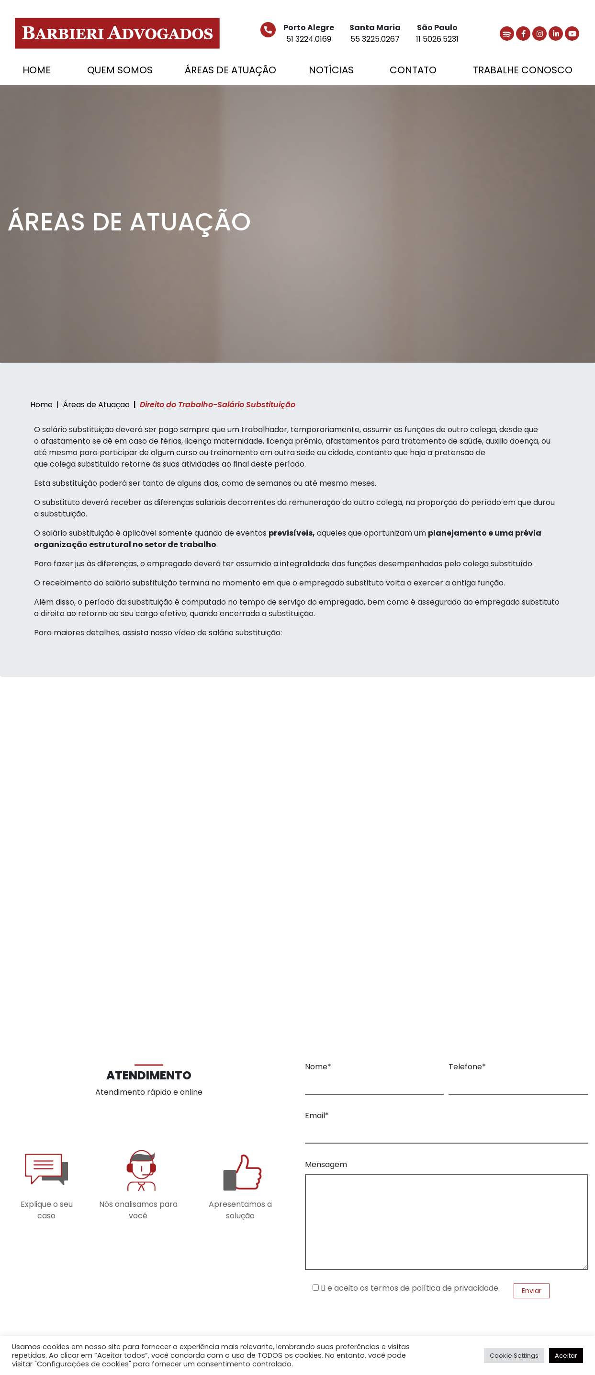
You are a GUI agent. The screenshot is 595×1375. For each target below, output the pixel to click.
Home (41, 404)
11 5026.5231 (437, 39)
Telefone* (467, 1066)
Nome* (318, 1066)
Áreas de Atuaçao (96, 404)
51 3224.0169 (308, 39)
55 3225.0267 (375, 39)
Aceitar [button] (566, 1355)
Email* (317, 1115)
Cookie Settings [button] (514, 1355)
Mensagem (326, 1164)
